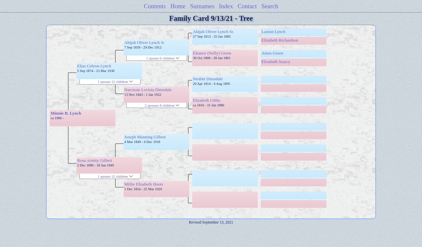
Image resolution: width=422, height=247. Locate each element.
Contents (155, 6)
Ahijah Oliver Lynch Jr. (144, 42)
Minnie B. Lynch (65, 113)
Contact (247, 6)
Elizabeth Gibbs (206, 100)
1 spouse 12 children (115, 82)
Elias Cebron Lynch (94, 65)
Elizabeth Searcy (275, 61)
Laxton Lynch (273, 31)
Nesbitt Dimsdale (208, 78)
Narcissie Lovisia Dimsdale (148, 89)
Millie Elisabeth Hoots (143, 184)
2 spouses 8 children (162, 105)
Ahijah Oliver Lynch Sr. (213, 31)
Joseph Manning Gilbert (145, 136)
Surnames (202, 6)
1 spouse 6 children (162, 58)
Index (226, 6)
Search (269, 6)
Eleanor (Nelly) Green (212, 53)
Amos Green (272, 53)
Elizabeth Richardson (279, 40)
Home (178, 6)
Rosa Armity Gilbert (94, 160)
